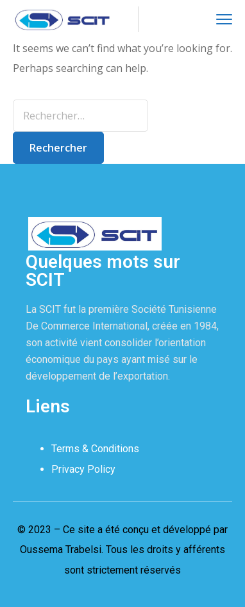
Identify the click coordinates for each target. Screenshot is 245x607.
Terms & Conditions (95, 449)
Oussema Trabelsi (60, 549)
